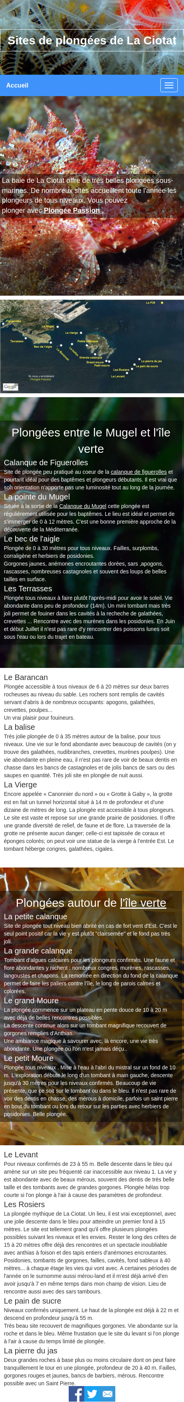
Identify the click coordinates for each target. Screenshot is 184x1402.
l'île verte (143, 902)
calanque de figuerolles (139, 472)
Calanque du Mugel (82, 506)
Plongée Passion (72, 210)
